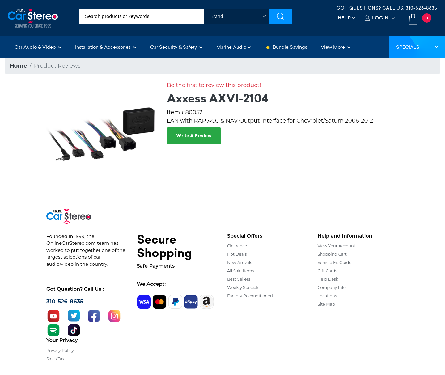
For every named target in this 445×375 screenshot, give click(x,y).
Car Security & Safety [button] (176, 47)
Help (344, 18)
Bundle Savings (286, 47)
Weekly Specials (243, 287)
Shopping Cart (332, 254)
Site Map (326, 304)
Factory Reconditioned (250, 295)
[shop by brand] (236, 16)
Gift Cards (327, 270)
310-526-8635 (421, 8)
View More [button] (336, 47)
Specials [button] (417, 47)
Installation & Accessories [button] (106, 47)
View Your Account (337, 245)
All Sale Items (240, 270)
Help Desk (328, 279)
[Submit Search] (280, 16)
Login (380, 18)
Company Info (332, 287)
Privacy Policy (60, 350)
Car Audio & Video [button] (38, 47)
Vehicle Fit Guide (335, 262)
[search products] (141, 16)
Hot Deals (237, 254)
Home (18, 65)
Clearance (237, 245)
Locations (327, 295)
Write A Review (194, 135)
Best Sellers (238, 279)
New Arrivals (239, 262)
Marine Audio (233, 47)
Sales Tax (55, 358)
